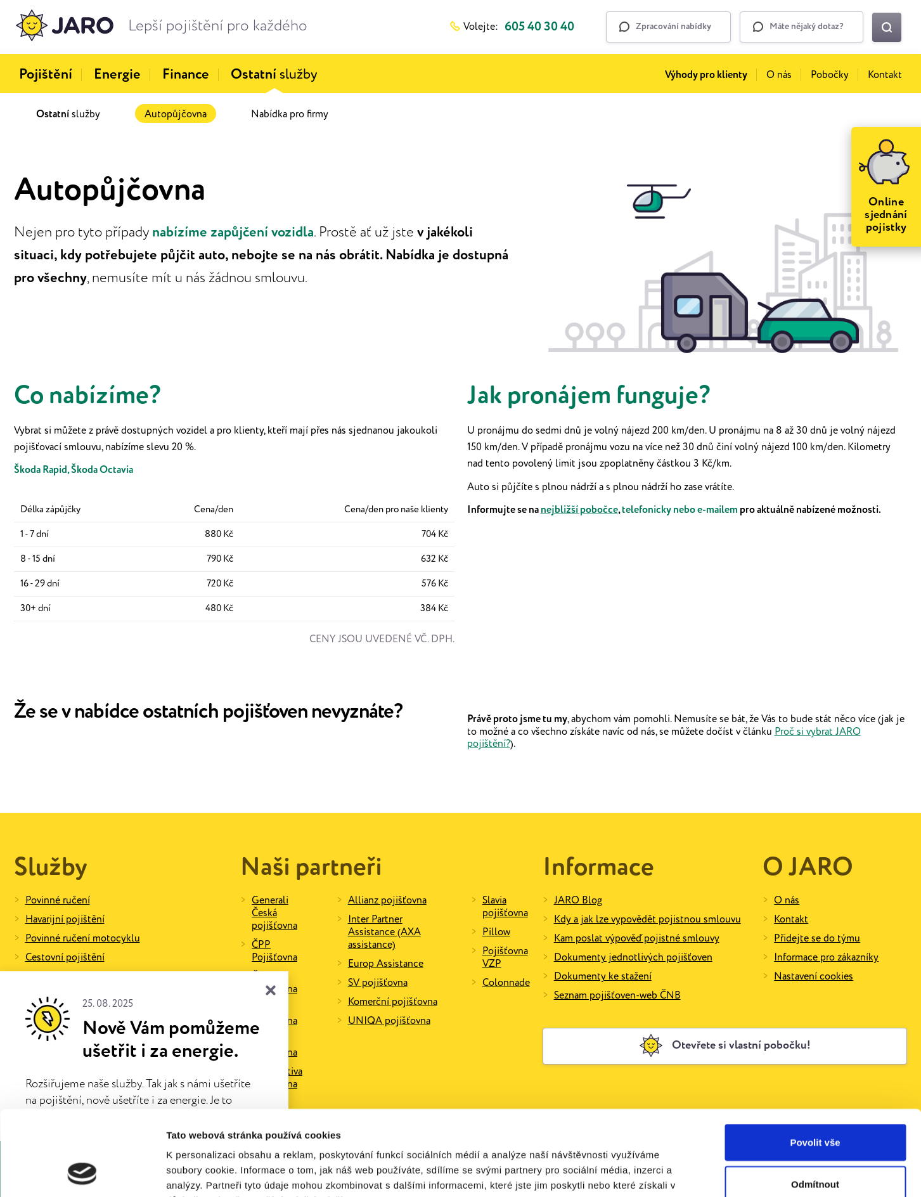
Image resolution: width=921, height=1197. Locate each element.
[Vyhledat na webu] (886, 27)
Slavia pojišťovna (505, 907)
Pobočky (830, 75)
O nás (779, 75)
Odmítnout (815, 1104)
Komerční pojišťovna (392, 1002)
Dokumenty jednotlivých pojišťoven (633, 957)
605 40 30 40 (539, 27)
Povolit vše (815, 1062)
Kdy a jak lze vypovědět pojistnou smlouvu (647, 919)
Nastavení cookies (813, 976)
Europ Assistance (385, 964)
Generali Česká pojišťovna (274, 913)
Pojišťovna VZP (505, 957)
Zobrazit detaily (669, 1172)
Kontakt (885, 75)
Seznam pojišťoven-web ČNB (617, 995)
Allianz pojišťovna (387, 900)
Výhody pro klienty (706, 75)
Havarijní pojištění (65, 919)
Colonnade (506, 983)
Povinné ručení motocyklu (82, 938)
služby (274, 75)
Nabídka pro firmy (289, 114)
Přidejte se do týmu (817, 938)
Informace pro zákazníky (826, 957)
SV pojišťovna (378, 983)
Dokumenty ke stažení (603, 976)
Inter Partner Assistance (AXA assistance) (384, 932)
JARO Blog (578, 900)
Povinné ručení (57, 900)
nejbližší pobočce (579, 510)
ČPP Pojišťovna (274, 951)
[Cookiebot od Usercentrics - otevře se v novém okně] (82, 1172)
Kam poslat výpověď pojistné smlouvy (636, 938)
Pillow (496, 932)
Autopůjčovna (176, 114)
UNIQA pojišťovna (389, 1021)
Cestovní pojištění (65, 957)
